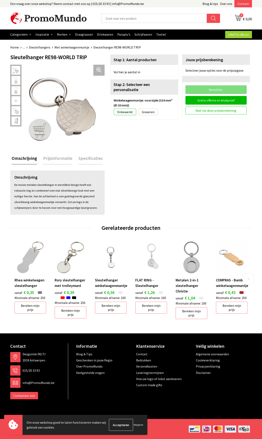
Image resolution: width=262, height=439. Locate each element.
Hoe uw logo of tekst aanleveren (159, 379)
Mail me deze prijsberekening (215, 110)
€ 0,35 (24, 292)
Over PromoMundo (89, 366)
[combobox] (154, 18)
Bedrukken (143, 360)
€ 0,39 (64, 292)
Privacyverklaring (208, 366)
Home (14, 47)
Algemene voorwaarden (212, 354)
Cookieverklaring (208, 360)
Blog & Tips (84, 354)
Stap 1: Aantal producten (135, 59)
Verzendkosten (146, 366)
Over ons (226, 4)
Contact (243, 4)
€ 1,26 (145, 292)
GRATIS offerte (238, 35)
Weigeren (138, 424)
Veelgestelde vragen (90, 372)
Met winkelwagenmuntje (71, 47)
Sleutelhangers (39, 47)
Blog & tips (210, 4)
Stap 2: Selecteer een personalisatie (132, 87)
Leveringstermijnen (150, 372)
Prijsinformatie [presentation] (57, 158)
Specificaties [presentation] (90, 158)
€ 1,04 (185, 297)
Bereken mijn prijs (30, 307)
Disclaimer (203, 372)
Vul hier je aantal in (127, 72)
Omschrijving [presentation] (24, 158)
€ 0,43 (225, 292)
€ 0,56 (104, 292)
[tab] (24, 158)
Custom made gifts (149, 385)
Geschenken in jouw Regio (94, 360)
